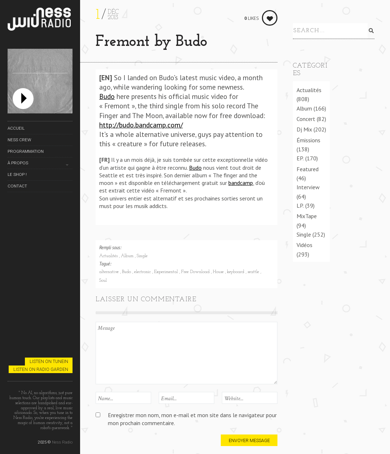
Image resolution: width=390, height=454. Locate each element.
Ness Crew (19, 139)
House (219, 272)
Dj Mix (304, 129)
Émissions (308, 140)
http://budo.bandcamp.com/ (141, 124)
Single (142, 256)
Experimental (166, 272)
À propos (18, 162)
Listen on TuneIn (49, 361)
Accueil (16, 128)
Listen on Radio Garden (40, 369)
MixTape (307, 216)
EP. (300, 158)
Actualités (109, 256)
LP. (300, 205)
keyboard (236, 272)
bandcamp (240, 182)
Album (128, 256)
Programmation (26, 151)
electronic (143, 272)
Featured (308, 169)
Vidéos (304, 244)
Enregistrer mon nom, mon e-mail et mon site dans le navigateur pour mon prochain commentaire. (192, 418)
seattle (253, 272)
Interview (308, 187)
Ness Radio (62, 442)
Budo (107, 96)
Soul (103, 280)
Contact (17, 186)
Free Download (196, 272)
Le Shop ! (17, 174)
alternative (109, 272)
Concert (306, 118)
